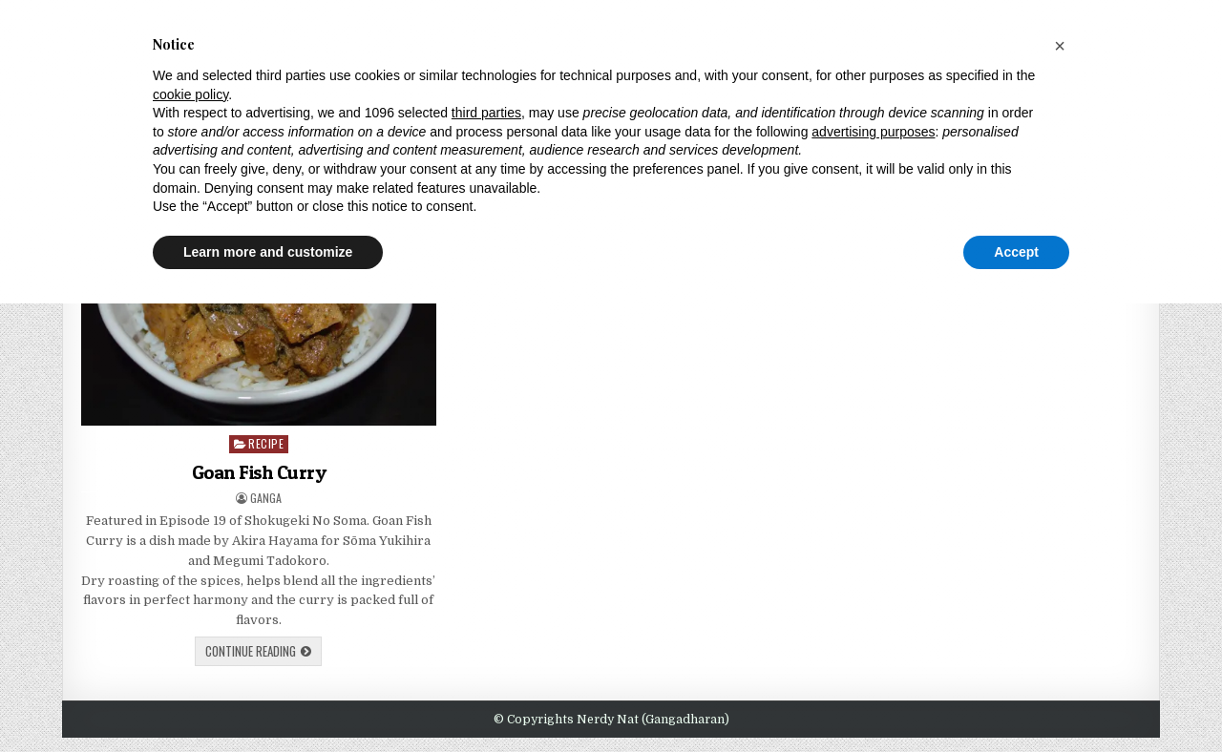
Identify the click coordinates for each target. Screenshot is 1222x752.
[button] (1059, 46)
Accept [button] (1016, 252)
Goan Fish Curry (259, 472)
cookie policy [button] (190, 94)
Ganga (266, 498)
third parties (486, 112)
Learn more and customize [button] (267, 252)
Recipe (266, 443)
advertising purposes (873, 131)
